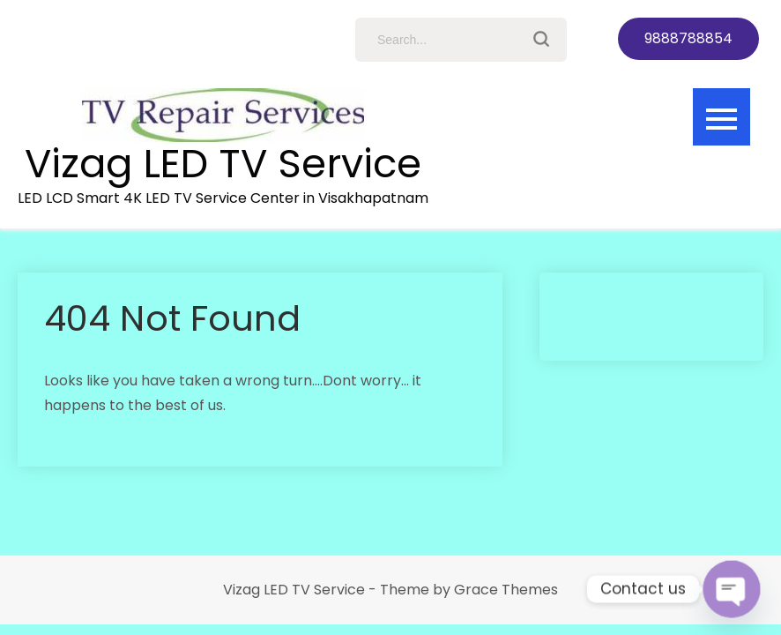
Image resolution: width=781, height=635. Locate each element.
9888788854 (688, 38)
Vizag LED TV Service (223, 164)
